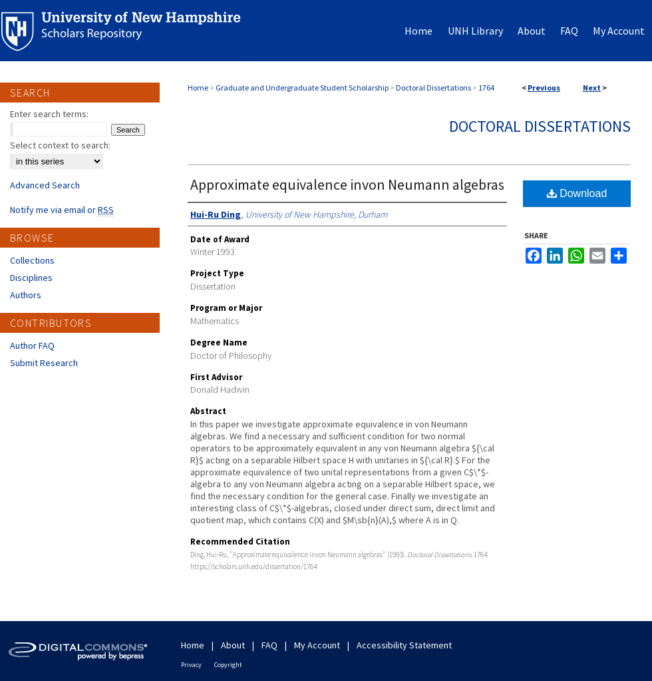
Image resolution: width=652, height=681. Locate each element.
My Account (317, 645)
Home (198, 88)
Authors (25, 295)
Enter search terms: (49, 114)
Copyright (228, 664)
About (233, 645)
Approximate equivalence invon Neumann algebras (347, 184)
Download (577, 193)
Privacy (191, 664)
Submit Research (44, 363)
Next (592, 88)
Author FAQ (32, 345)
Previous (544, 88)
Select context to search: (60, 145)
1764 (486, 88)
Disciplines (31, 278)
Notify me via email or (62, 210)
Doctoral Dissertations (433, 88)
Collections (32, 260)
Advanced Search (45, 185)
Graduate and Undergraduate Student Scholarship (302, 88)
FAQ (269, 645)
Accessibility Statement (404, 645)
